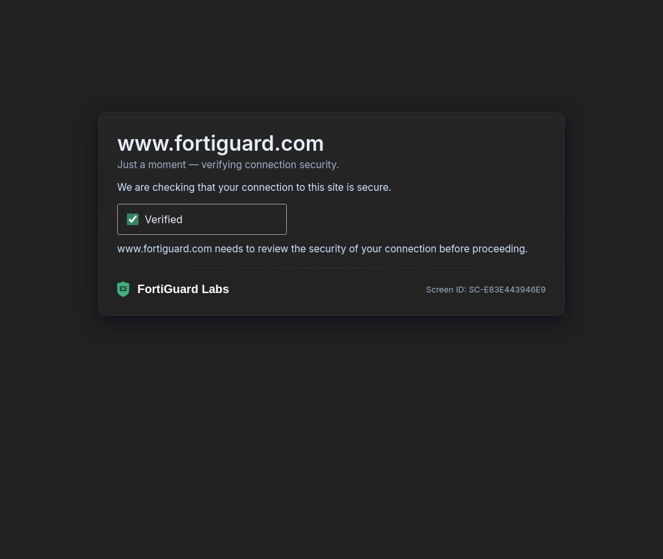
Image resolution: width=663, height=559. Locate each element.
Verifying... (171, 219)
